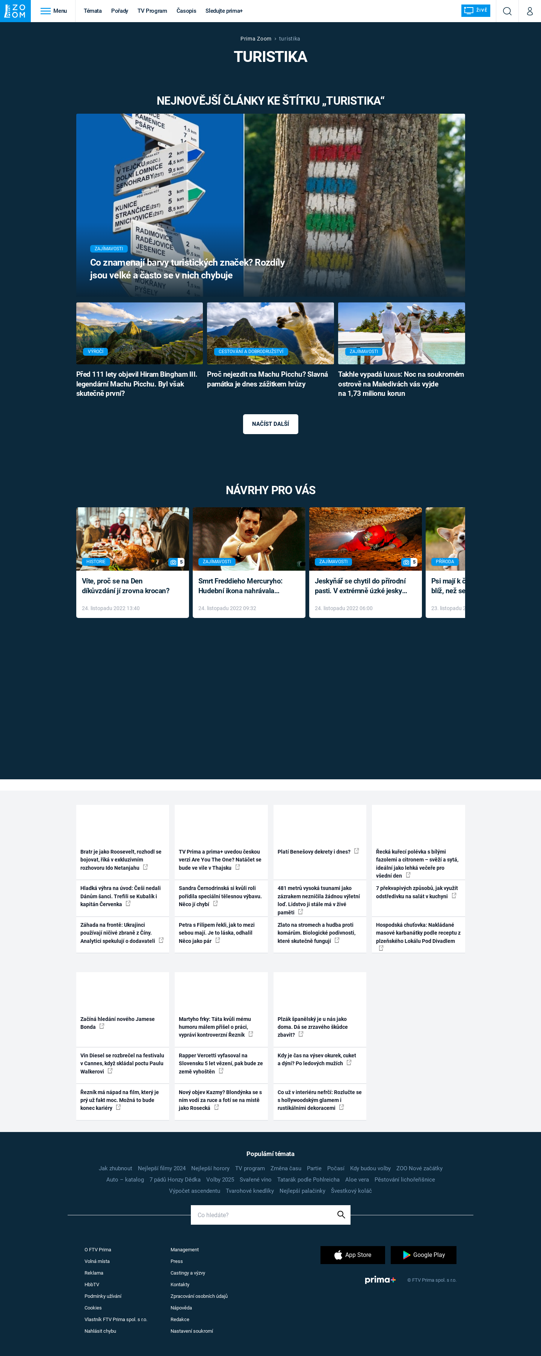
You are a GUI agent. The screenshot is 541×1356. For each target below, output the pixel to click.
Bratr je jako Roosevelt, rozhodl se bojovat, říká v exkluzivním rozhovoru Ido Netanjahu (121, 860)
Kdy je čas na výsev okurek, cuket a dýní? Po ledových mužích (317, 1059)
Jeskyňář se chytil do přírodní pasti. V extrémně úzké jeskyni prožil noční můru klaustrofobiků (361, 586)
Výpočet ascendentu (194, 1191)
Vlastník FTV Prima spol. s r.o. (116, 1319)
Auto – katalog (125, 1179)
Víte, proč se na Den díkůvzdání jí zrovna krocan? (125, 586)
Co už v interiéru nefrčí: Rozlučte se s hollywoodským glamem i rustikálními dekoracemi (320, 1100)
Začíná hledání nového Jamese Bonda (117, 1023)
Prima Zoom (256, 39)
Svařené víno (256, 1179)
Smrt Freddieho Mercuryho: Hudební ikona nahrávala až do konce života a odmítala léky (243, 586)
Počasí (336, 1168)
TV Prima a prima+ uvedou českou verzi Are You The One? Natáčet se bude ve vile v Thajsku (220, 860)
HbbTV (92, 1284)
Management (185, 1249)
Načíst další (270, 424)
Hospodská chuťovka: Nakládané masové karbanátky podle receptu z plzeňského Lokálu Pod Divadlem (418, 936)
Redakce (180, 1319)
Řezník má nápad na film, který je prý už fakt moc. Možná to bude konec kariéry (119, 1100)
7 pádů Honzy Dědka (175, 1179)
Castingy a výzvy (188, 1273)
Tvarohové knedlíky (250, 1191)
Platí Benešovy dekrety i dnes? (318, 851)
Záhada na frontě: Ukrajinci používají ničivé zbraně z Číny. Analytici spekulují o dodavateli (122, 933)
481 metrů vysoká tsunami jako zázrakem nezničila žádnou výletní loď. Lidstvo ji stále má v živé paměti (319, 900)
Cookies (93, 1308)
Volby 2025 (220, 1179)
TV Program (152, 11)
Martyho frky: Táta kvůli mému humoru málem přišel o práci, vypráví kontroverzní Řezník (216, 1027)
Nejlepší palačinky (302, 1191)
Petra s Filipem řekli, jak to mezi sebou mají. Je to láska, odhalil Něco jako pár (217, 933)
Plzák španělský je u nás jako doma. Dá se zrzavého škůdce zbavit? (313, 1027)
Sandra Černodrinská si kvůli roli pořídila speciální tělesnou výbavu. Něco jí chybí (220, 896)
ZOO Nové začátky (419, 1168)
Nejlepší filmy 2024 (162, 1168)
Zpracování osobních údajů (199, 1296)
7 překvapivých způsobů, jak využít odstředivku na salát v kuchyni (417, 892)
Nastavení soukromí (192, 1331)
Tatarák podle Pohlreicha (308, 1179)
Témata (93, 11)
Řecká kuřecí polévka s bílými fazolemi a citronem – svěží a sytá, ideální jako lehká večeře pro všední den (417, 864)
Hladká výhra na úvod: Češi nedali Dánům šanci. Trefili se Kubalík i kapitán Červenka (120, 896)
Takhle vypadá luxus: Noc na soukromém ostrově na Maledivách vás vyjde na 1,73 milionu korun (401, 384)
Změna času (285, 1168)
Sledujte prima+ (224, 11)
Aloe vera (357, 1179)
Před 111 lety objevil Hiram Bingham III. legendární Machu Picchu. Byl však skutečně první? (137, 384)
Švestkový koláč (351, 1191)
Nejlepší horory (210, 1168)
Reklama (94, 1273)
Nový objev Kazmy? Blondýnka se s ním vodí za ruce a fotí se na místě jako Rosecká (220, 1100)
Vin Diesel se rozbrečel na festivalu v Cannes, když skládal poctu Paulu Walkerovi (122, 1063)
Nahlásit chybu (100, 1331)
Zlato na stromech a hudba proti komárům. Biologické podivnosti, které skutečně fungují (316, 933)
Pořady (119, 11)
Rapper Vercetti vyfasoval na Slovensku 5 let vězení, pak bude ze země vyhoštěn (221, 1063)
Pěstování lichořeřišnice (405, 1179)
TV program (250, 1168)
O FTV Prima (98, 1249)
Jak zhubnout (115, 1168)
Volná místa (97, 1261)
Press (177, 1261)
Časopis (186, 11)
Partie (314, 1168)
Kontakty (180, 1284)
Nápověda (181, 1308)
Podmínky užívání (103, 1296)
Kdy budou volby (370, 1168)
